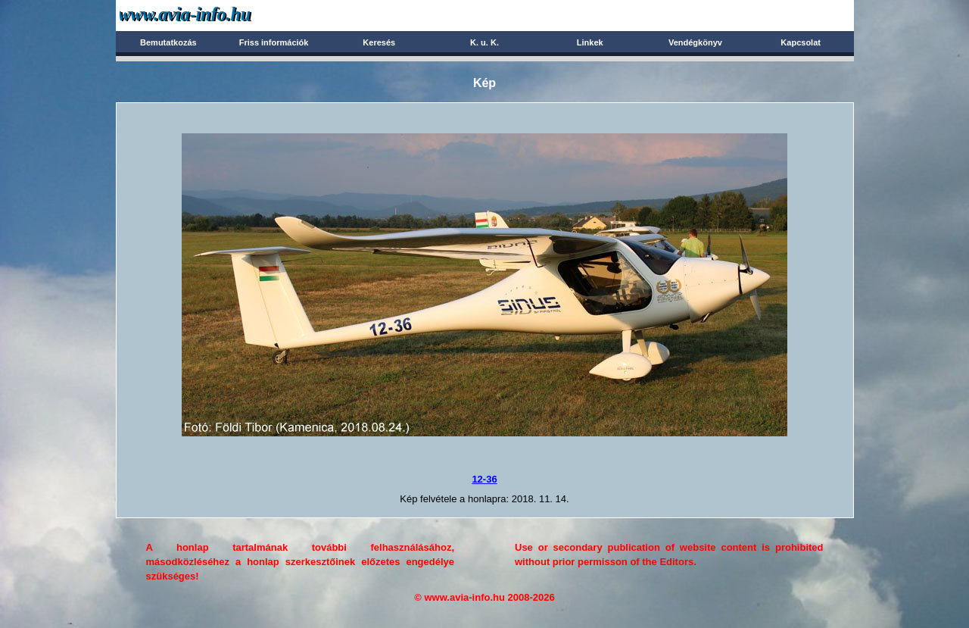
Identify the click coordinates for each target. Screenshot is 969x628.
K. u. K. (484, 42)
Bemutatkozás (168, 42)
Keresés (379, 42)
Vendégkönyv (695, 42)
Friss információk (274, 42)
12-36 (484, 479)
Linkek (590, 42)
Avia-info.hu (212, 14)
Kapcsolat (800, 42)
